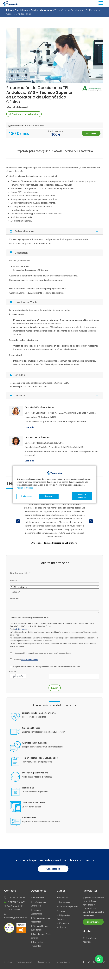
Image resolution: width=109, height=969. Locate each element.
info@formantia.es (22, 629)
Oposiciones (21, 10)
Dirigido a (54, 374)
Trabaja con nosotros (90, 940)
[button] (18, 521)
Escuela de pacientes (63, 925)
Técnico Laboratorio (36, 911)
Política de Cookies (24, 488)
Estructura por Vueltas (54, 301)
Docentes (54, 395)
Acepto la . (26, 659)
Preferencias (26, 496)
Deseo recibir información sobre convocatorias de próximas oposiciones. (43, 653)
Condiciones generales (24, 962)
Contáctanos (53, 868)
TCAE (62, 910)
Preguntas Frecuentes (36, 944)
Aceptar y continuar (82, 496)
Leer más (29, 427)
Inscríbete (91, 133)
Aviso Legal (8, 962)
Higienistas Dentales (63, 917)
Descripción (54, 252)
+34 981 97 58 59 (14, 897)
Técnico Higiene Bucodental (39, 928)
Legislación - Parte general (40, 936)
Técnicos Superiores (68, 906)
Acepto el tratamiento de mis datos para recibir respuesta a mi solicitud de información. (46, 667)
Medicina (63, 897)
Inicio (9, 10)
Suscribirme (93, 921)
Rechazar (48, 496)
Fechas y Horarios (54, 231)
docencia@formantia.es (15, 916)
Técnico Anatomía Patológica (40, 920)
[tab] (54, 231)
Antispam (13, 671)
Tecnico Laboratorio (41, 10)
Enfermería (38, 897)
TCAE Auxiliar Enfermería (38, 903)
